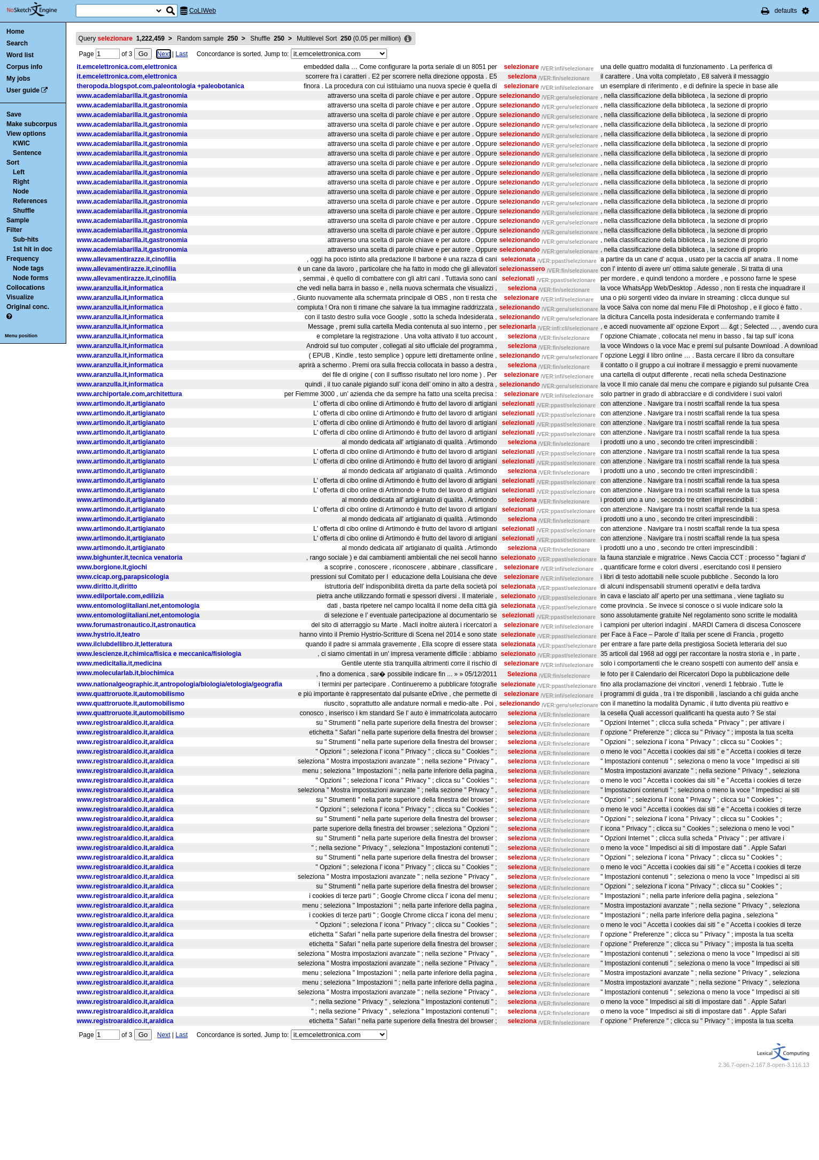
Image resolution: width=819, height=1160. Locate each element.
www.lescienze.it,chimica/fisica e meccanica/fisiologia (159, 654)
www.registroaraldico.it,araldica (125, 722)
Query (122, 38)
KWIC (21, 143)
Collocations (25, 287)
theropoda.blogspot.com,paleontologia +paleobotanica (160, 86)
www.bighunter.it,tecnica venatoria (130, 557)
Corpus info (24, 67)
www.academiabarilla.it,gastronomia (132, 95)
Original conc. (27, 307)
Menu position (21, 335)
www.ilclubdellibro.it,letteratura (124, 644)
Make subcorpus (31, 124)
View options (26, 133)
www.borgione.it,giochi (112, 567)
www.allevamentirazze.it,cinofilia (126, 259)
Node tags (28, 268)
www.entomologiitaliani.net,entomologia (138, 605)
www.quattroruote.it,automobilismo (131, 694)
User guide (23, 90)
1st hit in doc (32, 249)
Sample (17, 220)
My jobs (18, 78)
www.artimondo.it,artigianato (121, 403)
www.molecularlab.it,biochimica (125, 673)
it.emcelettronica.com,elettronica (127, 67)
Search (17, 43)
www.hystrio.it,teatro (108, 634)
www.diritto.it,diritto (107, 586)
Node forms (31, 278)
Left (19, 172)
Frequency (22, 258)
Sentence (27, 153)
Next (164, 54)
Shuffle (24, 210)
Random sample (207, 38)
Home (15, 31)
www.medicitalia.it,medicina (119, 663)
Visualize (20, 297)
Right (21, 181)
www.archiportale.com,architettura (129, 394)
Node (21, 191)
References (30, 201)
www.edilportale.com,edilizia (120, 596)
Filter (14, 230)
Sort (12, 162)
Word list (20, 55)
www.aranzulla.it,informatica (120, 288)
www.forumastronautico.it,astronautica (136, 625)
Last (181, 54)
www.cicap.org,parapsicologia (123, 577)
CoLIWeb (202, 10)
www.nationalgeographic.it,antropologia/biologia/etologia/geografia (179, 684)
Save (13, 114)
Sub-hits (25, 239)
